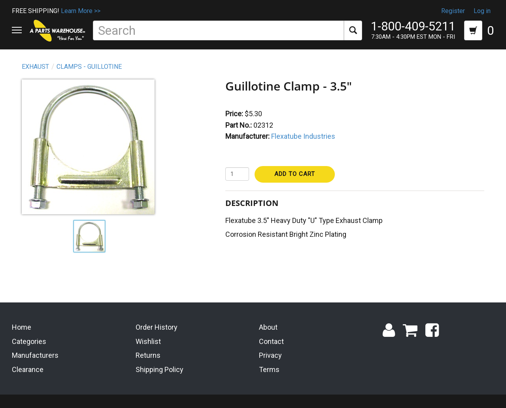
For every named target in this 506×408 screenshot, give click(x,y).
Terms (269, 368)
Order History (156, 326)
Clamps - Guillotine (89, 66)
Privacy (270, 354)
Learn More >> (80, 11)
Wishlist (148, 340)
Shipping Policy (159, 368)
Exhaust (35, 66)
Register (453, 11)
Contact (271, 340)
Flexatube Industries (303, 136)
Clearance (27, 368)
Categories (29, 340)
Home (21, 326)
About (268, 326)
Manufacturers (35, 354)
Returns (148, 354)
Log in (482, 11)
